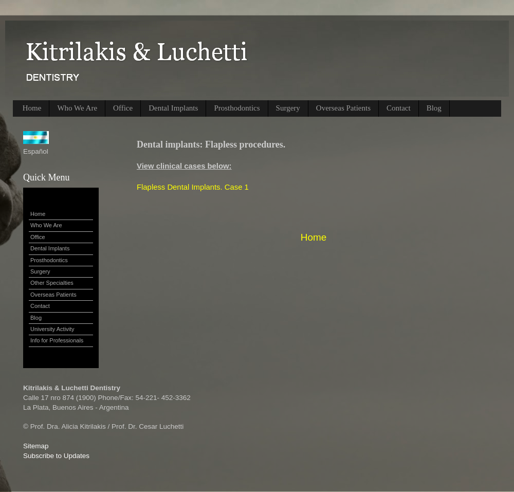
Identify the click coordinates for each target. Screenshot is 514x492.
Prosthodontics (237, 108)
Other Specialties (52, 283)
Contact (399, 108)
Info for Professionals (56, 340)
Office (123, 108)
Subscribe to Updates (56, 456)
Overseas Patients (343, 108)
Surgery (288, 108)
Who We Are (77, 108)
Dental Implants (173, 108)
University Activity (52, 329)
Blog (434, 108)
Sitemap (36, 446)
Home (32, 108)
